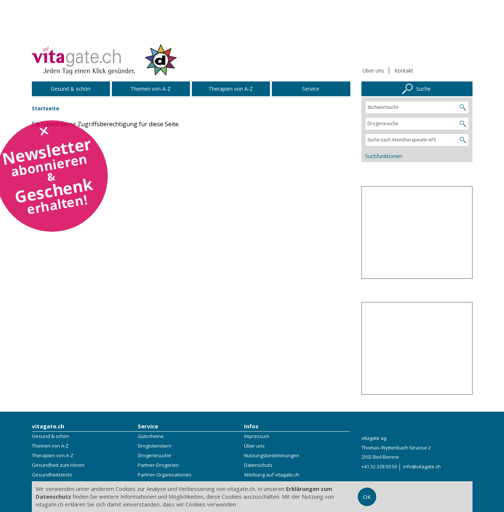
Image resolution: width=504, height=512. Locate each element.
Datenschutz (258, 465)
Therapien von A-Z (52, 455)
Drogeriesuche (154, 455)
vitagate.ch (48, 426)
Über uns (373, 70)
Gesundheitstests (52, 474)
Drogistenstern (154, 445)
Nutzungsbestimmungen (271, 455)
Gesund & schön (50, 436)
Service (148, 426)
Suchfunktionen (383, 156)
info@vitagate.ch (422, 466)
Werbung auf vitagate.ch (271, 474)
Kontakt (403, 70)
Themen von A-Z (50, 445)
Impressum (256, 436)
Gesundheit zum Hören (58, 465)
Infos (251, 426)
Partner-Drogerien (158, 465)
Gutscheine (151, 436)
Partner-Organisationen (164, 474)
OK (367, 497)
